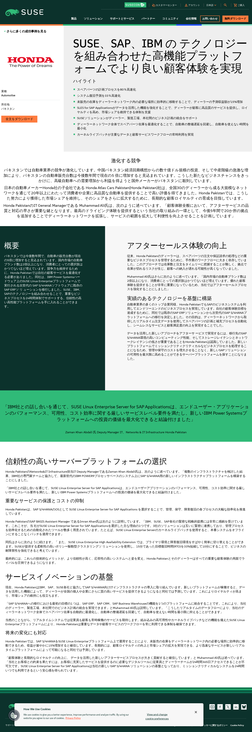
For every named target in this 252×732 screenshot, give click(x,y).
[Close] (196, 712)
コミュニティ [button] (170, 18)
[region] (108, 714)
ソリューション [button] (93, 18)
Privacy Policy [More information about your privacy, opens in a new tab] (73, 718)
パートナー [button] (148, 18)
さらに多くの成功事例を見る (26, 31)
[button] (136, 3)
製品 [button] (74, 18)
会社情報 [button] (191, 18)
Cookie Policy (237, 725)
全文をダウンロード (19, 119)
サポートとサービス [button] (122, 18)
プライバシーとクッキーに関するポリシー (207, 725)
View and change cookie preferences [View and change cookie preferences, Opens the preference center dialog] (157, 716)
